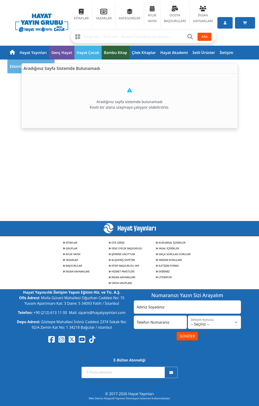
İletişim (226, 52)
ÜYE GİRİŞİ (116, 242)
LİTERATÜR (163, 277)
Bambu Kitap (115, 52)
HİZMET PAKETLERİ (121, 271)
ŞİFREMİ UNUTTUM (121, 254)
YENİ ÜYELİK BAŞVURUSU (125, 248)
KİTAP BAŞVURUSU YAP (123, 265)
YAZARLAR (70, 260)
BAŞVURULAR (72, 265)
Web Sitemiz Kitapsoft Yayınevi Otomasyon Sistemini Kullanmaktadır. (129, 398)
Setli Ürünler (203, 52)
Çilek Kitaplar (144, 52)
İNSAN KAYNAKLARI (76, 271)
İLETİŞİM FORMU (167, 265)
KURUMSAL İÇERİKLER (170, 242)
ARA (204, 36)
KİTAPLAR (70, 242)
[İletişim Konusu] (214, 322)
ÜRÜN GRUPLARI (120, 283)
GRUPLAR (70, 248)
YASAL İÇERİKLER (167, 248)
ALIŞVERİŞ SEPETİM (121, 260)
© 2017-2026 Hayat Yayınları (129, 393)
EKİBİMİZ (162, 271)
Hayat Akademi (174, 52)
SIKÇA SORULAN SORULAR (173, 254)
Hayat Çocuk (88, 52)
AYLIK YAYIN (71, 254)
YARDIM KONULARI (168, 260)
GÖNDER (187, 336)
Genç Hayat (61, 52)
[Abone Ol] (171, 372)
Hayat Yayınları (33, 52)
